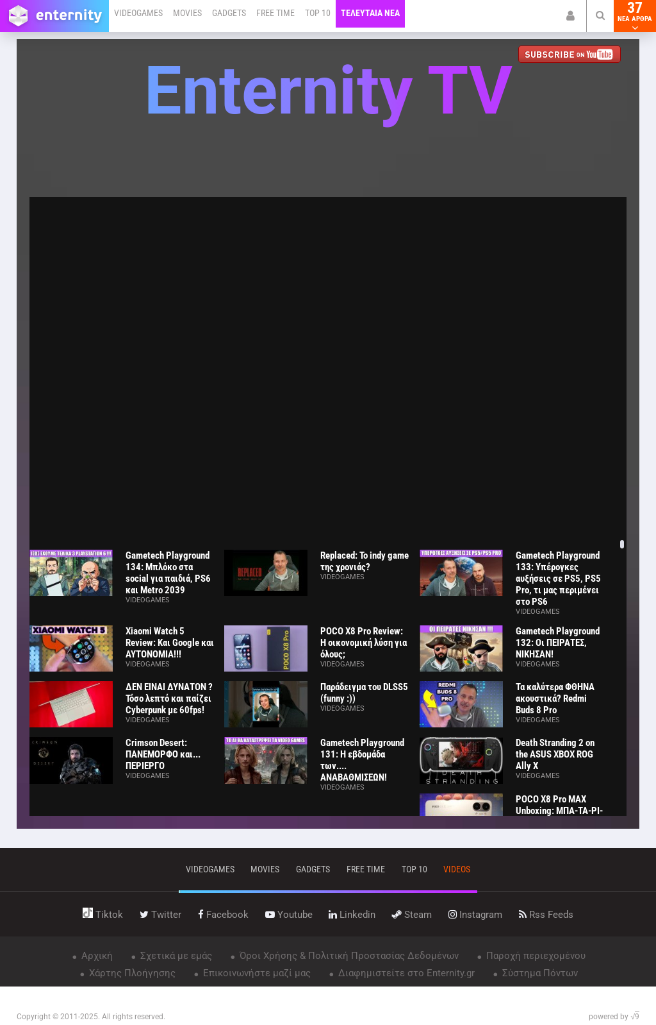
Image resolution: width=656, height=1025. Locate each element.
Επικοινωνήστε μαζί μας (256, 973)
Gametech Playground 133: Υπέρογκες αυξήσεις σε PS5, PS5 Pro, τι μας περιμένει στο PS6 (558, 578)
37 (635, 16)
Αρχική (96, 955)
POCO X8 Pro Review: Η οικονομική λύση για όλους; (363, 642)
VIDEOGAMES (138, 13)
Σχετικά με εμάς (175, 955)
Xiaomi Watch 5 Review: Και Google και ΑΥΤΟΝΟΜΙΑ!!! (170, 642)
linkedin (352, 914)
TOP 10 (318, 13)
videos (456, 869)
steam (412, 914)
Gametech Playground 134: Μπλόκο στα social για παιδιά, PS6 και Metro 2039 (168, 573)
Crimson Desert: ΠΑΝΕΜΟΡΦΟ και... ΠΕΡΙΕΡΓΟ (163, 754)
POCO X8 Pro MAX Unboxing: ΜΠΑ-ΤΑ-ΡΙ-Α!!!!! (559, 810)
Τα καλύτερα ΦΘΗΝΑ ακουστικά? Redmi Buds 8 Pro (555, 698)
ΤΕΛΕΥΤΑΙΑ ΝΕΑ (370, 13)
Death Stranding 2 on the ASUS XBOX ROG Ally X (555, 754)
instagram (475, 914)
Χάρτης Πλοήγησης (131, 973)
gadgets (313, 869)
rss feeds (546, 914)
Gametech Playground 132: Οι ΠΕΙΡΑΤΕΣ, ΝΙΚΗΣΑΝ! (558, 642)
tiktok (103, 914)
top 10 (414, 869)
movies (264, 869)
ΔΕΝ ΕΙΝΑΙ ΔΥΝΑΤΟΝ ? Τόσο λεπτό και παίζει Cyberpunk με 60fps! (169, 698)
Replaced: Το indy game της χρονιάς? (364, 561)
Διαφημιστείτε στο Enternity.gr (405, 973)
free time (366, 869)
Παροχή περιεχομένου (535, 955)
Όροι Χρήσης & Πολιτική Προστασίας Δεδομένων (348, 955)
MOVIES (187, 13)
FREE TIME (275, 13)
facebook (223, 914)
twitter (160, 914)
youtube (289, 914)
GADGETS (229, 13)
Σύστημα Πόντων (539, 973)
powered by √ (614, 1016)
